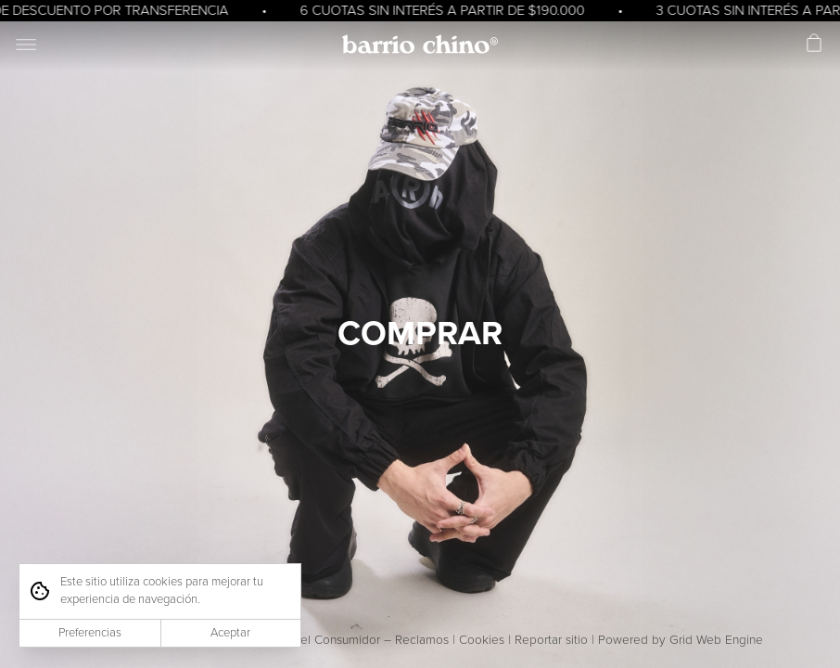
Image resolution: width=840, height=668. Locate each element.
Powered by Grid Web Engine (680, 640)
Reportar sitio (551, 640)
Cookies (481, 640)
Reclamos (422, 640)
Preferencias (89, 632)
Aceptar (230, 632)
